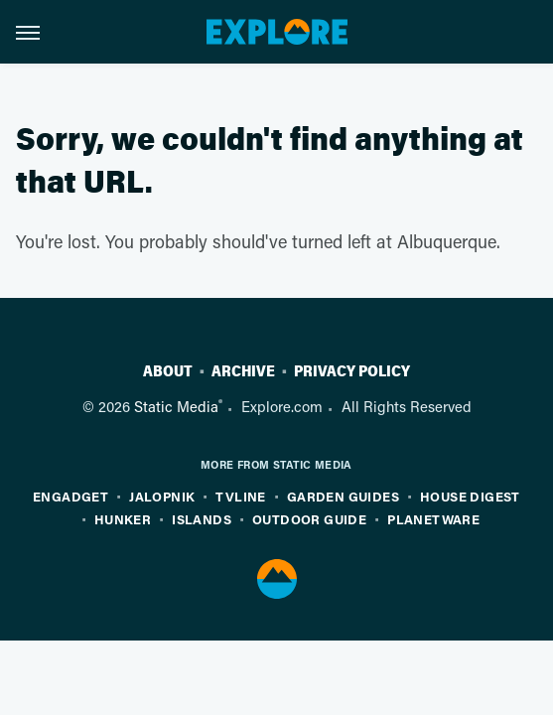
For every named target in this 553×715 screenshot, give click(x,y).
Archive (243, 371)
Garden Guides (343, 496)
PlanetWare (433, 518)
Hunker (122, 518)
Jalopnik (162, 496)
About (168, 371)
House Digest (470, 496)
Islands (201, 518)
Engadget (70, 496)
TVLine (240, 496)
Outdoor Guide (309, 518)
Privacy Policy (352, 371)
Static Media (176, 406)
